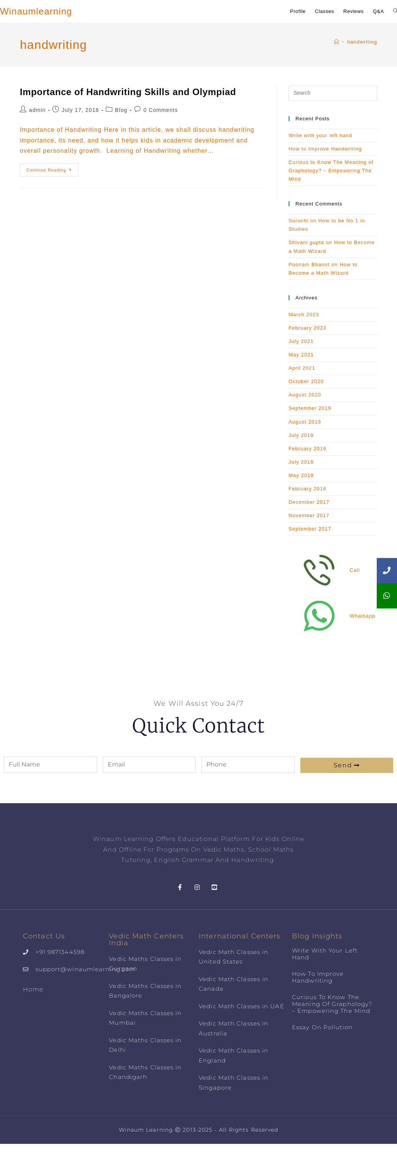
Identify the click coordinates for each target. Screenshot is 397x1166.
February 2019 (307, 448)
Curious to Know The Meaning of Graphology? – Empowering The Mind (330, 170)
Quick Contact (198, 726)
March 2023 (303, 314)
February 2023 (307, 328)
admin (37, 110)
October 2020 (306, 381)
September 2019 (309, 408)
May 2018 (301, 475)
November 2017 (308, 515)
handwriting (362, 42)
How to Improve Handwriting (325, 149)
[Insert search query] (332, 93)
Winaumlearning (36, 11)
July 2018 (301, 462)
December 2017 (308, 502)
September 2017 (309, 529)
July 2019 (301, 435)
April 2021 (301, 368)
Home (33, 989)
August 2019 (304, 422)
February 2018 (307, 489)
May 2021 (301, 354)
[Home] (336, 42)
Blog (121, 110)
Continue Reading (52, 167)
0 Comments (160, 110)
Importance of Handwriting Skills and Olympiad (128, 92)
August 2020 (304, 395)
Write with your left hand (320, 135)
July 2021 (301, 341)
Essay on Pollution (322, 1027)
